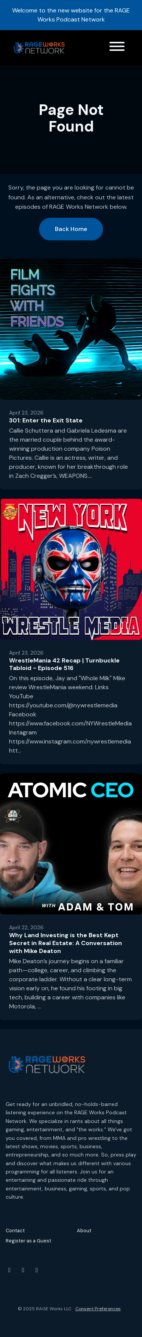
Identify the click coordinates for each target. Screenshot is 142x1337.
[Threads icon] (37, 1270)
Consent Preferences (98, 1309)
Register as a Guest (28, 1241)
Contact (15, 1230)
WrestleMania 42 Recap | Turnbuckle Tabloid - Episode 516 (64, 664)
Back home (71, 229)
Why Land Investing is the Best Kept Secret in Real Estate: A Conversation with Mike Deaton (65, 943)
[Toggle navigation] (117, 47)
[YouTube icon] (9, 1270)
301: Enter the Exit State (46, 420)
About (84, 1230)
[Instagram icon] (23, 1270)
